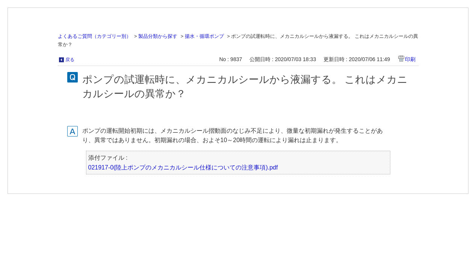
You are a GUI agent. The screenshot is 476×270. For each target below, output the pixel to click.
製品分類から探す (157, 36)
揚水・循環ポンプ (204, 36)
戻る (69, 59)
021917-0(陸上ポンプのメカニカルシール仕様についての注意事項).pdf (183, 167)
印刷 (410, 59)
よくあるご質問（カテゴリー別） (94, 36)
